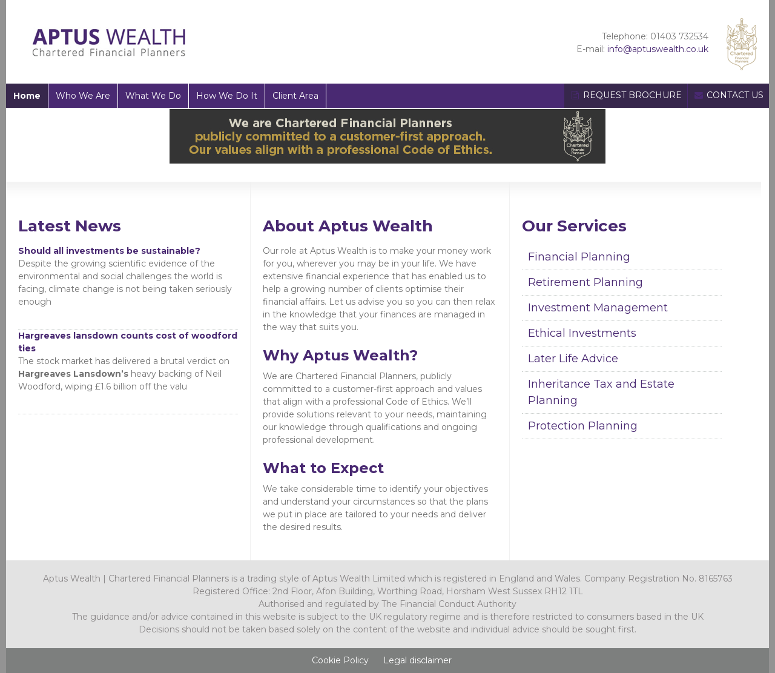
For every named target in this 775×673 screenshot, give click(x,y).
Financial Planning (579, 257)
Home (27, 95)
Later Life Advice (573, 358)
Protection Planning (583, 426)
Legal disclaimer (417, 660)
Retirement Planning (585, 282)
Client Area (295, 95)
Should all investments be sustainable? (109, 250)
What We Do (153, 95)
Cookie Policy (340, 660)
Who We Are (83, 95)
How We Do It (226, 95)
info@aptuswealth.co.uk (657, 49)
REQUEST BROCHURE (626, 95)
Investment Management (598, 307)
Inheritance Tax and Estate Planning (601, 392)
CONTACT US (728, 95)
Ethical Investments (582, 333)
